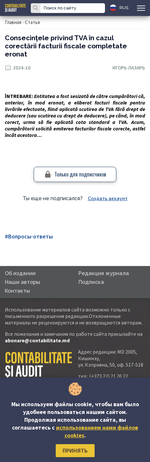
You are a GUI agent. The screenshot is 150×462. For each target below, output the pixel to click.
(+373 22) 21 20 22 (108, 376)
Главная (13, 22)
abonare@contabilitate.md (37, 340)
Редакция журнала (103, 273)
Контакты (17, 291)
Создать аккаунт (108, 198)
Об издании (20, 273)
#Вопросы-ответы (29, 236)
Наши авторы (22, 282)
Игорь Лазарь (128, 68)
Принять (75, 450)
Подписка (91, 282)
